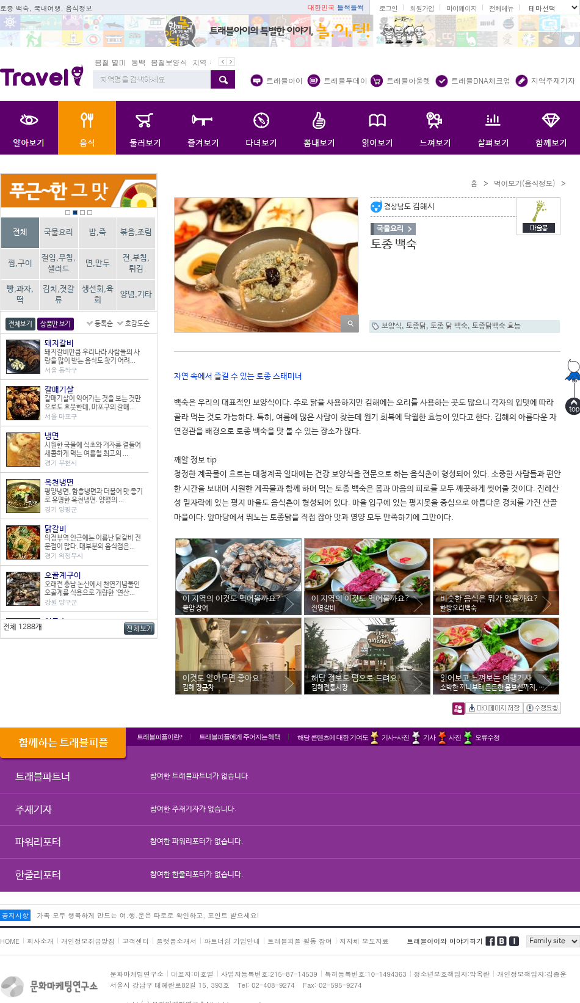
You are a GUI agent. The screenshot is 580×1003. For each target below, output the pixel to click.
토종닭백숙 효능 (496, 326)
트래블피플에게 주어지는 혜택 (240, 736)
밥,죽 (97, 232)
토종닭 (416, 326)
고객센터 (135, 941)
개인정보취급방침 (88, 941)
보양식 (392, 326)
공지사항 (15, 915)
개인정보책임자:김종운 (532, 974)
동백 (138, 62)
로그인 (388, 8)
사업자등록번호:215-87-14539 (269, 974)
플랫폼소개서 (176, 941)
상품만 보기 (55, 324)
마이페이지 (461, 8)
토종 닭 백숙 (449, 326)
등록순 (104, 323)
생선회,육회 (98, 295)
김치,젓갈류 (58, 295)
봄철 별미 (110, 62)
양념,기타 (136, 294)
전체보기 (20, 324)
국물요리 (58, 232)
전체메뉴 (501, 8)
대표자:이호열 (192, 974)
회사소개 (40, 941)
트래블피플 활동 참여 (299, 941)
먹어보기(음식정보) (524, 183)
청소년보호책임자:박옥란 (452, 974)
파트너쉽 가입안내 (232, 941)
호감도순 (137, 323)
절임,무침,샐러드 (59, 263)
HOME (10, 941)
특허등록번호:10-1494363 (366, 974)
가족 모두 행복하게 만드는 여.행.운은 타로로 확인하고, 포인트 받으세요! (148, 915)
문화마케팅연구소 (137, 974)
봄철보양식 (169, 62)
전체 (20, 232)
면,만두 (97, 263)
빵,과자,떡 (20, 295)
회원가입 (422, 8)
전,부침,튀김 (136, 263)
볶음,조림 (136, 232)
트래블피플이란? (159, 736)
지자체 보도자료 (364, 941)
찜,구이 (20, 263)
